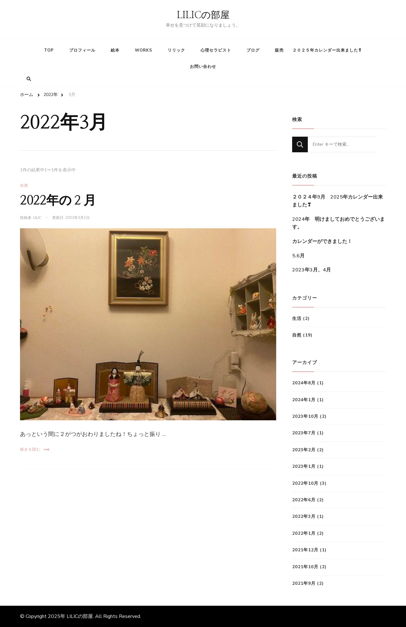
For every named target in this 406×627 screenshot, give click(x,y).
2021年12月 (305, 550)
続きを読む (35, 449)
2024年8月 (304, 383)
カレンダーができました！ (322, 241)
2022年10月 (305, 483)
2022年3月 (304, 516)
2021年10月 (305, 567)
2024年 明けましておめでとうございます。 (338, 223)
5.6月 (298, 255)
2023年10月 (305, 416)
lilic (37, 217)
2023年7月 (304, 433)
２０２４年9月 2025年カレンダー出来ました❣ (337, 201)
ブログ (253, 50)
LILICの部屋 (203, 15)
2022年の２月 (58, 201)
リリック (176, 50)
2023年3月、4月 (311, 269)
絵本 (115, 50)
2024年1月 (304, 400)
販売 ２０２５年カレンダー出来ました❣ (318, 50)
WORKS (143, 50)
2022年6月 (304, 500)
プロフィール (82, 50)
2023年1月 (304, 466)
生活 (297, 318)
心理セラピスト (215, 50)
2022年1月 (304, 533)
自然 (24, 185)
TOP (49, 50)
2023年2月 (304, 450)
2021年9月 (304, 583)
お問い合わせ (203, 66)
